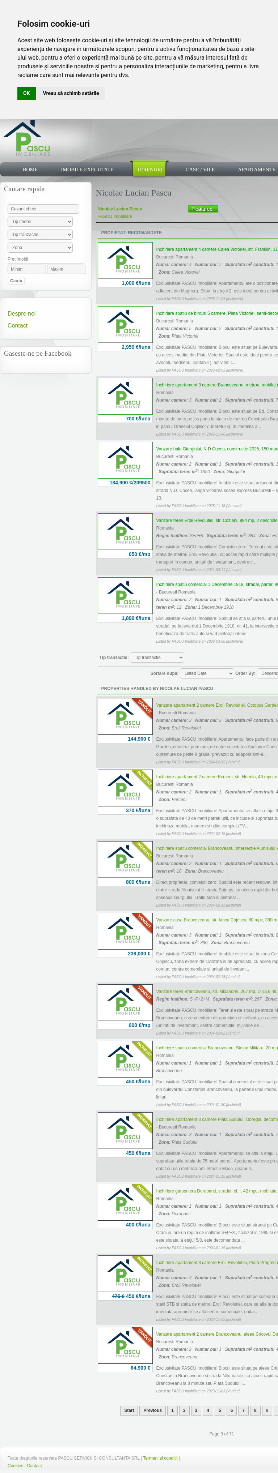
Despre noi (21, 314)
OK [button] (26, 93)
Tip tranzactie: (114, 657)
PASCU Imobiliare (115, 216)
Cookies (15, 1465)
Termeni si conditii (160, 1458)
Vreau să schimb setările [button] (71, 93)
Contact (18, 325)
